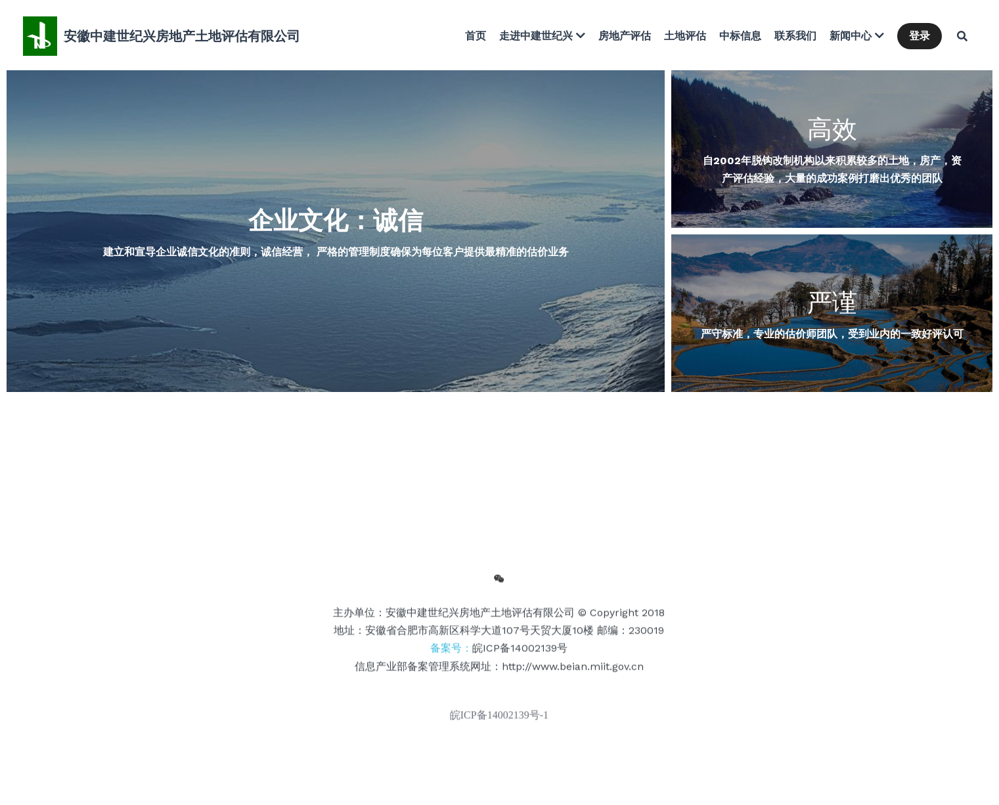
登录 (919, 36)
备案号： (498, 651)
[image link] (40, 35)
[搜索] (962, 36)
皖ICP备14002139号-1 (499, 718)
